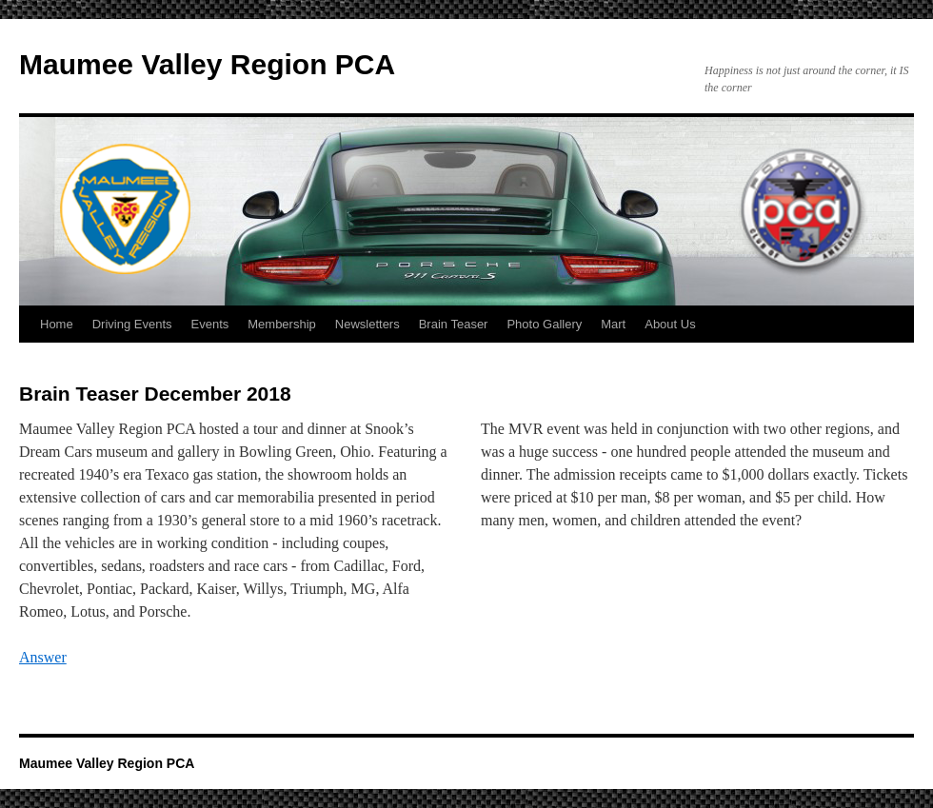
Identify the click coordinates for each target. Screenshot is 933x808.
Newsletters (367, 324)
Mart (613, 324)
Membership (282, 324)
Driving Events (132, 324)
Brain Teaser (453, 324)
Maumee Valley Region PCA (207, 64)
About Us (670, 324)
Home (56, 324)
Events (210, 324)
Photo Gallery (544, 324)
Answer (43, 657)
